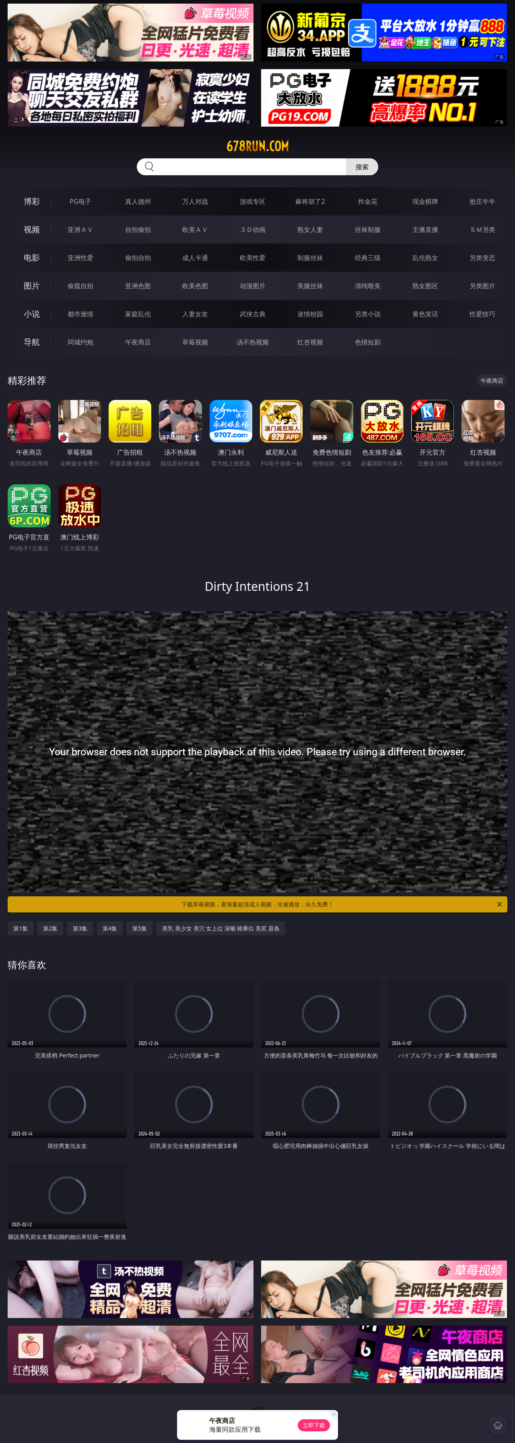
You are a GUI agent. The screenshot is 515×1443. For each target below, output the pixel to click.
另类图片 (482, 285)
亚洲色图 (138, 285)
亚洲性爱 (80, 257)
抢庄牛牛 (482, 201)
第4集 (110, 928)
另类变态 (482, 257)
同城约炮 (80, 342)
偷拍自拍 (138, 257)
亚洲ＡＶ (80, 229)
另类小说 (368, 314)
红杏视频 (310, 342)
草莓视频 (195, 342)
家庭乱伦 (138, 314)
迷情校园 (310, 314)
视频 (32, 229)
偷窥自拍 (80, 285)
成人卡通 (195, 257)
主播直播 (425, 229)
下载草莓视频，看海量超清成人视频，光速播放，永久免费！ (342, 904)
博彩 (32, 201)
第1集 (20, 928)
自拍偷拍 (138, 229)
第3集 (80, 928)
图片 (32, 285)
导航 (32, 341)
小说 (32, 313)
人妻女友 (195, 314)
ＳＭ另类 (482, 229)
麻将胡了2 (310, 201)
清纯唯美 (368, 285)
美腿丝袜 (310, 285)
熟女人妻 (310, 229)
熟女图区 (425, 285)
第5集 (139, 928)
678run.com (257, 146)
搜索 (362, 166)
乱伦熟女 (425, 257)
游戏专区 (253, 201)
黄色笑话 (425, 314)
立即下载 (314, 1425)
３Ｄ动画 (253, 229)
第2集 (50, 928)
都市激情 (80, 314)
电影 (32, 257)
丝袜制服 (368, 229)
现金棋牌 (425, 201)
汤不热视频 (253, 342)
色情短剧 (368, 342)
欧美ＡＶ (195, 229)
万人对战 (195, 201)
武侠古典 (253, 314)
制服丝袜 (310, 257)
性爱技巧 (482, 314)
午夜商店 (138, 342)
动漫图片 (253, 285)
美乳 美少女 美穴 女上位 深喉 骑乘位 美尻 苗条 (220, 928)
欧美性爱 (253, 257)
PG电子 (80, 201)
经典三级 (368, 257)
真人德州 (138, 201)
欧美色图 (195, 285)
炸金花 (367, 201)
